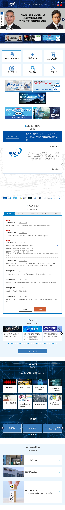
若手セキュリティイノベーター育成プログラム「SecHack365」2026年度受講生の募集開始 (31, 300)
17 (45, 343)
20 (52, 343)
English (54, 4)
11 (31, 343)
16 (42, 343)
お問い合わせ (36, 4)
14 (38, 343)
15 (40, 343)
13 (36, 343)
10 (29, 343)
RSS (40, 309)
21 (54, 343)
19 (49, 343)
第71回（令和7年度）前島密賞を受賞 (17, 291)
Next (63, 19)
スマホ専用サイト (46, 4)
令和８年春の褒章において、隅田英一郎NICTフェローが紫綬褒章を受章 (27, 236)
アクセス (28, 4)
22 (56, 343)
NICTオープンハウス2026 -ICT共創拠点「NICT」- (20, 245)
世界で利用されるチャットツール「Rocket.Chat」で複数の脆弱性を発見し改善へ (29, 274)
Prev (2, 163)
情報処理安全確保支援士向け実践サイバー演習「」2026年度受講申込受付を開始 (31, 282)
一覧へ (25, 309)
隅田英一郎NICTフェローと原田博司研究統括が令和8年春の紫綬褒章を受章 (28, 225)
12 (33, 343)
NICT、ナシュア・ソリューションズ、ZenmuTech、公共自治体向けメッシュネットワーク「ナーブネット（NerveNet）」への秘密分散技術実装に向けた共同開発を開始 (31, 264)
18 (47, 343)
